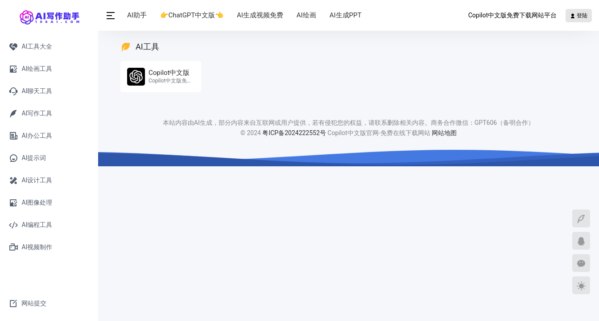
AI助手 (137, 15)
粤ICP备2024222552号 (294, 132)
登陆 (578, 15)
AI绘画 (306, 15)
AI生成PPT (346, 15)
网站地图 (444, 132)
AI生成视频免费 (260, 15)
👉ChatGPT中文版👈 (191, 15)
